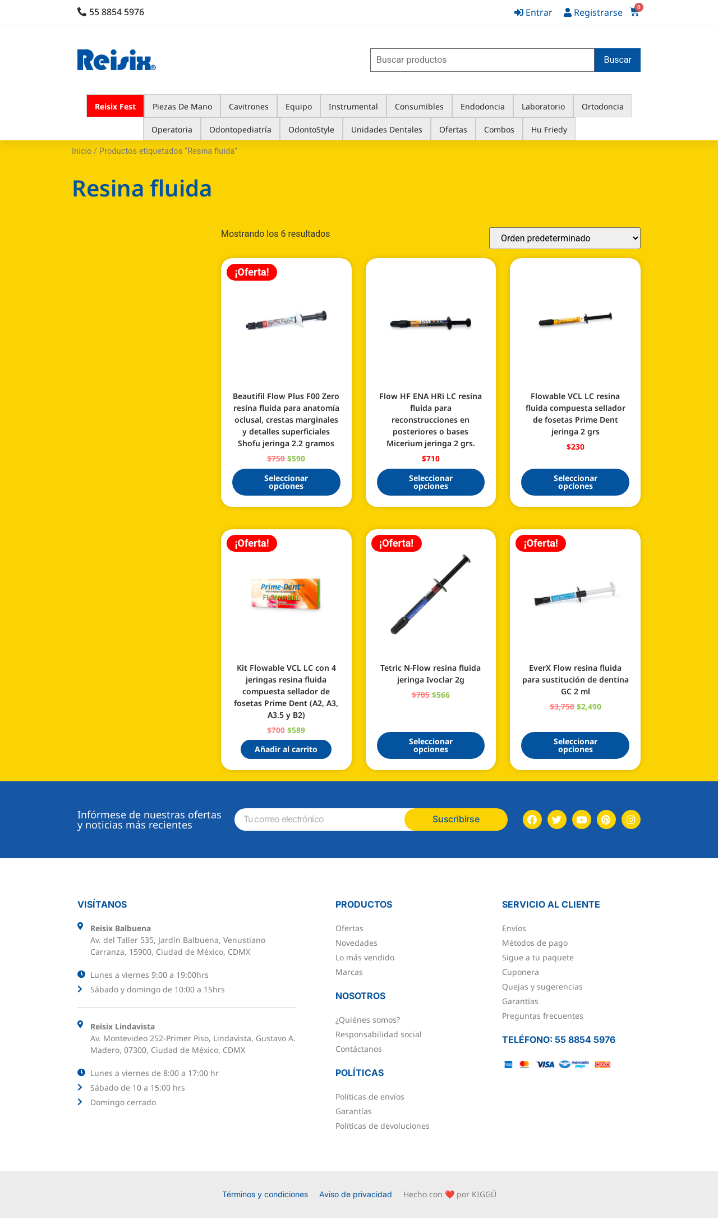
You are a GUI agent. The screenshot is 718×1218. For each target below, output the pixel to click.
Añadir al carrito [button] (286, 749)
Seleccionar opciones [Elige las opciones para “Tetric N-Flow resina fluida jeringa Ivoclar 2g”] (431, 745)
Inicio (81, 151)
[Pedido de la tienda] (565, 238)
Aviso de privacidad (355, 1194)
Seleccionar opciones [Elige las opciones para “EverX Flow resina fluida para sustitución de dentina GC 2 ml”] (575, 745)
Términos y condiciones (265, 1194)
